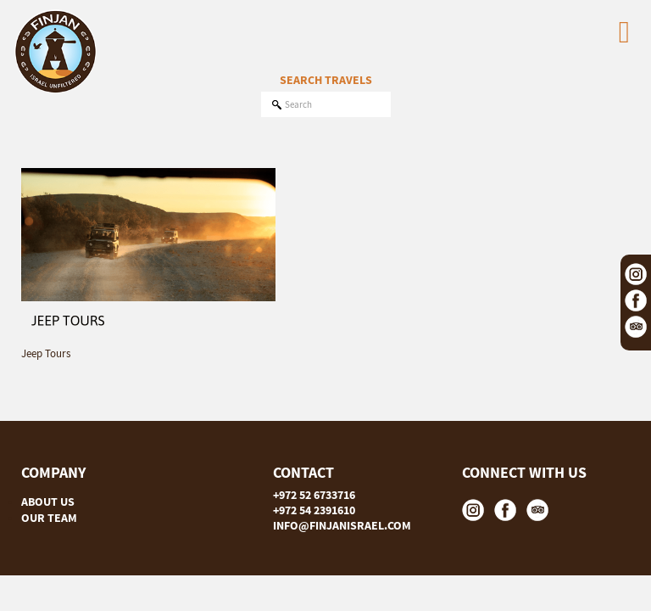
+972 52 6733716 (314, 494)
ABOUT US (48, 501)
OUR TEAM (49, 517)
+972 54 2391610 (314, 510)
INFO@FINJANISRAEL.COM (342, 525)
